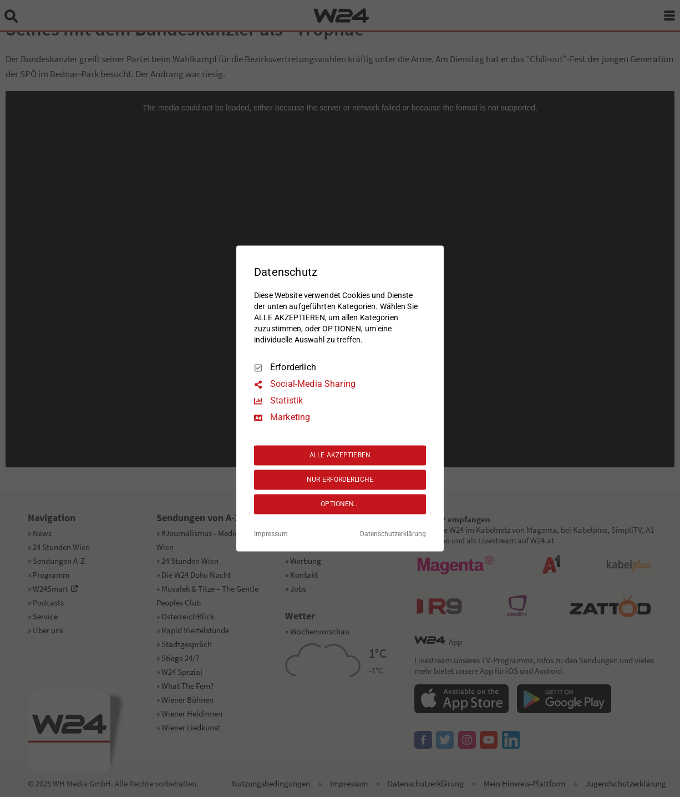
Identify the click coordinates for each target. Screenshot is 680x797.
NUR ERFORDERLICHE (340, 479)
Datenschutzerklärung (393, 534)
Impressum (271, 534)
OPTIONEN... (340, 504)
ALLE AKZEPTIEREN (340, 455)
